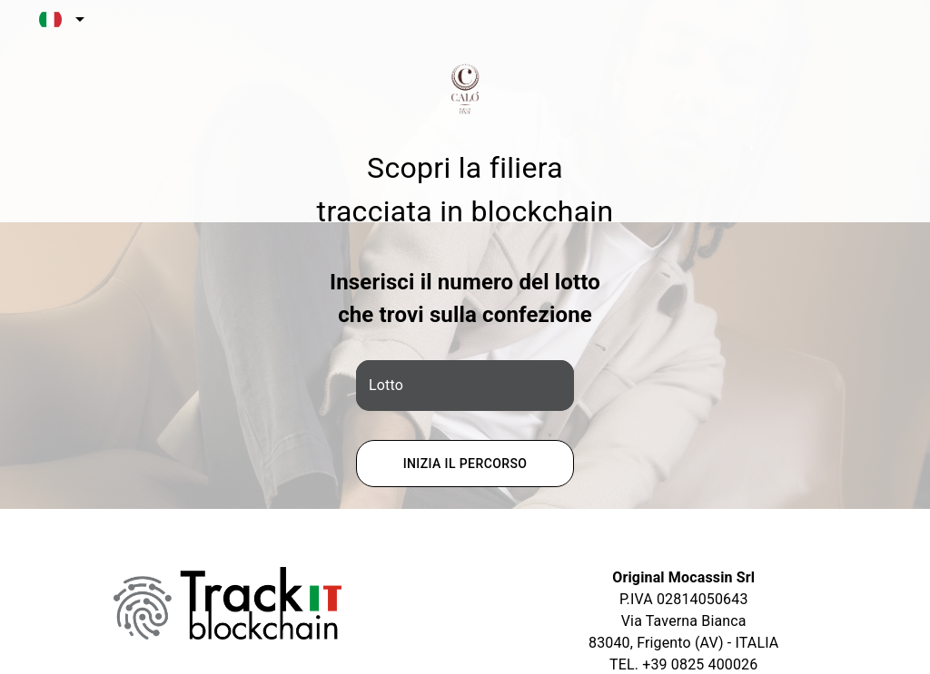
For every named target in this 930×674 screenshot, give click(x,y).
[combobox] (58, 19)
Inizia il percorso (465, 463)
